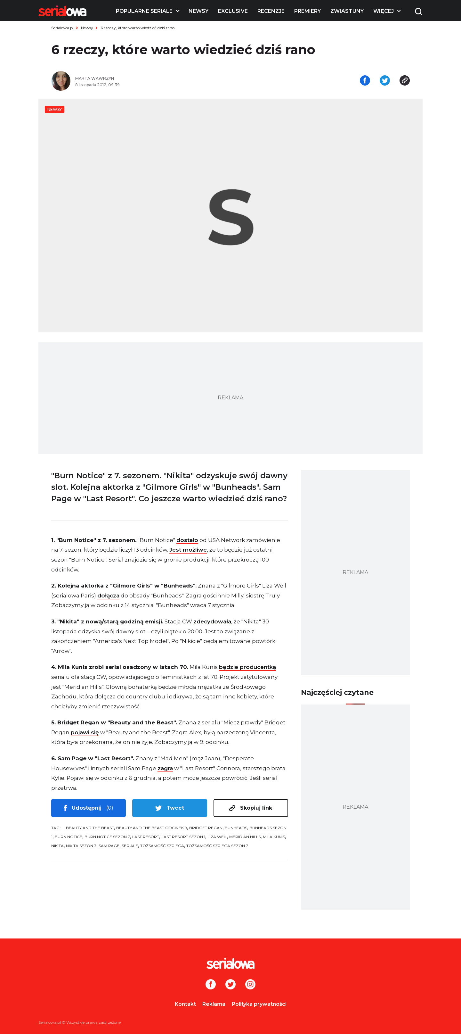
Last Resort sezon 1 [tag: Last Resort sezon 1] (183, 836)
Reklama (213, 1004)
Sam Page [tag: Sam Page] (109, 845)
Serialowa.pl (62, 27)
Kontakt (185, 1004)
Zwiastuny (347, 11)
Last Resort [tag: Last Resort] (145, 836)
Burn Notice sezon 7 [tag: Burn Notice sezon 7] (107, 836)
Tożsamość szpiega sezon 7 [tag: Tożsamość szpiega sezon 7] (217, 845)
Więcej (383, 11)
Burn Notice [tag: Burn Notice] (68, 836)
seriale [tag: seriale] (130, 845)
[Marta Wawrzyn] (150, 78)
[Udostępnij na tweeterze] (385, 81)
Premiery (307, 11)
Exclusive (233, 11)
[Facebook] (211, 985)
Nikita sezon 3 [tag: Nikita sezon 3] (81, 845)
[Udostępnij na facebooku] (365, 81)
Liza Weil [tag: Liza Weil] (217, 836)
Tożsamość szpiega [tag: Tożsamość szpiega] (162, 845)
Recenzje (271, 11)
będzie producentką (247, 667)
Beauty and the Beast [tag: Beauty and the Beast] (90, 827)
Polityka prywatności (259, 1004)
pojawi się (85, 732)
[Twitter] (230, 985)
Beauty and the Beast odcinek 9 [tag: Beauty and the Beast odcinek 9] (151, 827)
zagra (165, 768)
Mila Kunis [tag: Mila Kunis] (274, 836)
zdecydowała (212, 621)
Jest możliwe (188, 549)
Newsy (198, 11)
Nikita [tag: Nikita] (57, 845)
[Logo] (62, 10)
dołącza (108, 595)
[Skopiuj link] (405, 81)
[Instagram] (250, 985)
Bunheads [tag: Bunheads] (236, 827)
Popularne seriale (144, 11)
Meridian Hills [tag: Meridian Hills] (245, 836)
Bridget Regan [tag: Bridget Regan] (205, 827)
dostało (187, 540)
